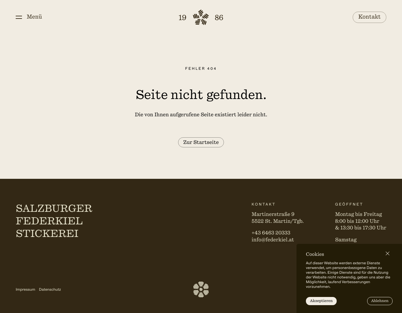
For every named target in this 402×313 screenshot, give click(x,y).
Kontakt (369, 17)
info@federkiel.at (273, 239)
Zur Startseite (201, 142)
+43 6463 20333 (271, 232)
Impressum (25, 289)
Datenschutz (50, 289)
